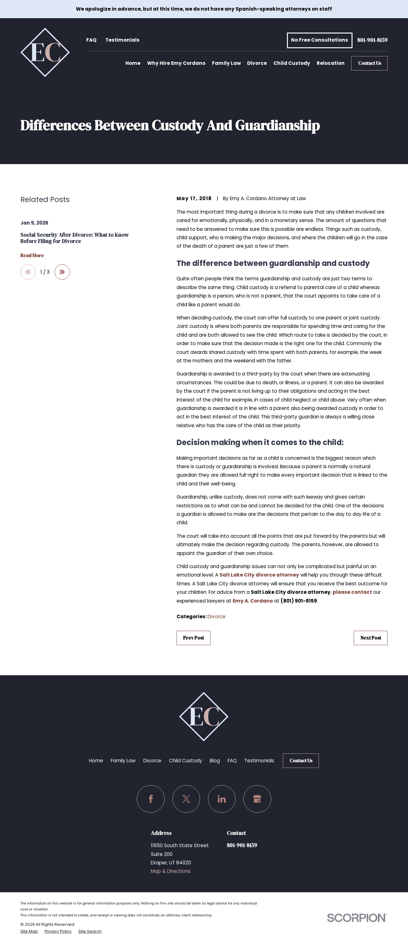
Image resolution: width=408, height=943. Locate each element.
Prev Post (193, 638)
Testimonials (122, 40)
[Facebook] (151, 799)
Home (96, 760)
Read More (32, 255)
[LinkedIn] (222, 799)
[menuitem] (29, 931)
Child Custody (185, 760)
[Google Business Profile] (257, 799)
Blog (215, 760)
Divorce (216, 616)
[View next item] (62, 272)
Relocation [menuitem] (331, 63)
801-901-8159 (372, 40)
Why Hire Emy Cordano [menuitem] (176, 63)
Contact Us (369, 63)
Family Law (123, 760)
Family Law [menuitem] (226, 63)
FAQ (91, 40)
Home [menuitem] (132, 63)
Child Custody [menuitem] (291, 63)
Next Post (371, 638)
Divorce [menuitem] (257, 63)
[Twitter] (186, 799)
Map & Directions (171, 871)
